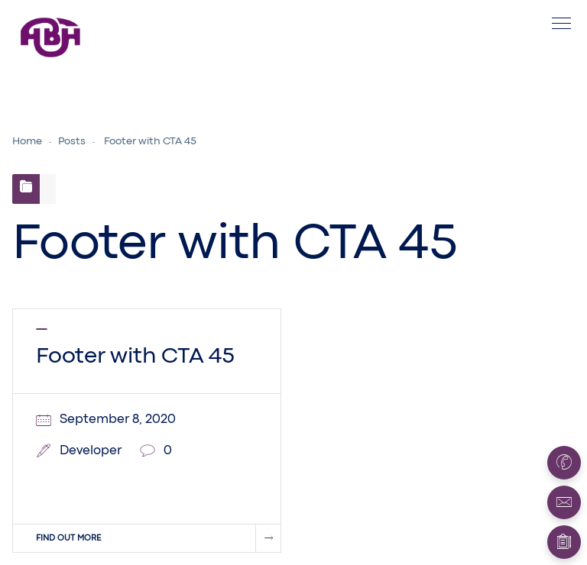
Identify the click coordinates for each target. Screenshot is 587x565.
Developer (91, 451)
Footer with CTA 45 (135, 356)
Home (27, 141)
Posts (72, 141)
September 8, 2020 (118, 419)
